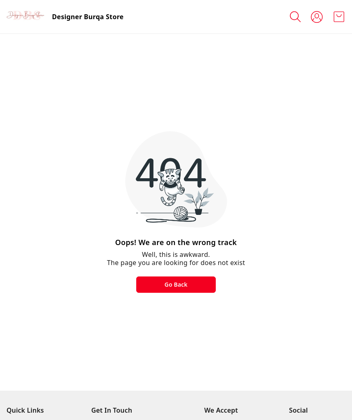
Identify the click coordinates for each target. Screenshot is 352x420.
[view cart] (338, 17)
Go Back (175, 284)
